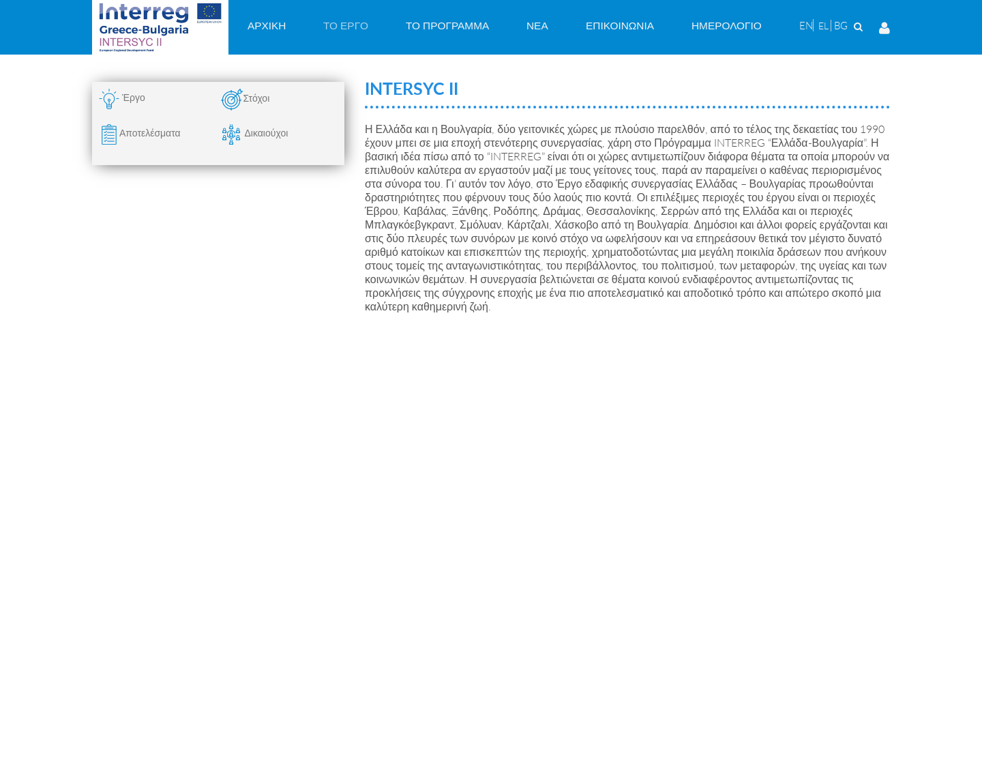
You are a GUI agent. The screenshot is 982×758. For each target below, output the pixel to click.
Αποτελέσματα (150, 133)
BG (841, 25)
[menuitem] (267, 25)
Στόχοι (256, 98)
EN (806, 25)
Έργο (133, 97)
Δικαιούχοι (254, 133)
